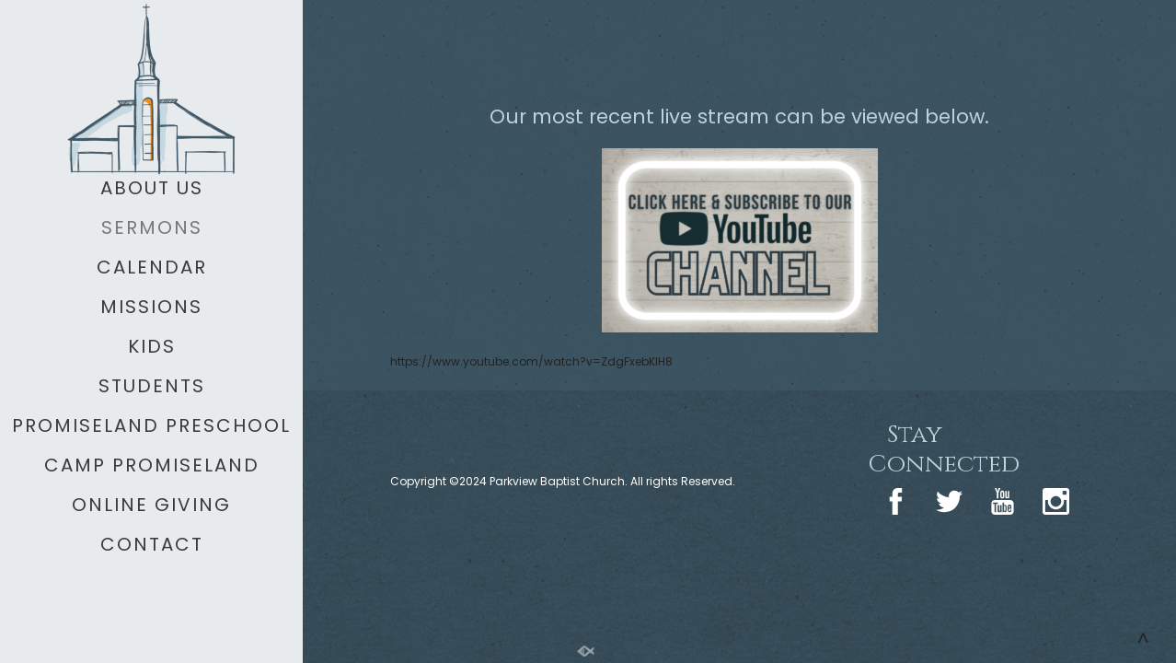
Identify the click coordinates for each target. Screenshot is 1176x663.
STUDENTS (151, 386)
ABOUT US (151, 188)
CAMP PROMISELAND (151, 465)
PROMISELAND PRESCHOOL (151, 425)
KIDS (152, 346)
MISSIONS (151, 307)
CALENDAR (152, 267)
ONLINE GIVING (151, 505)
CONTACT (151, 544)
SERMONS (151, 227)
